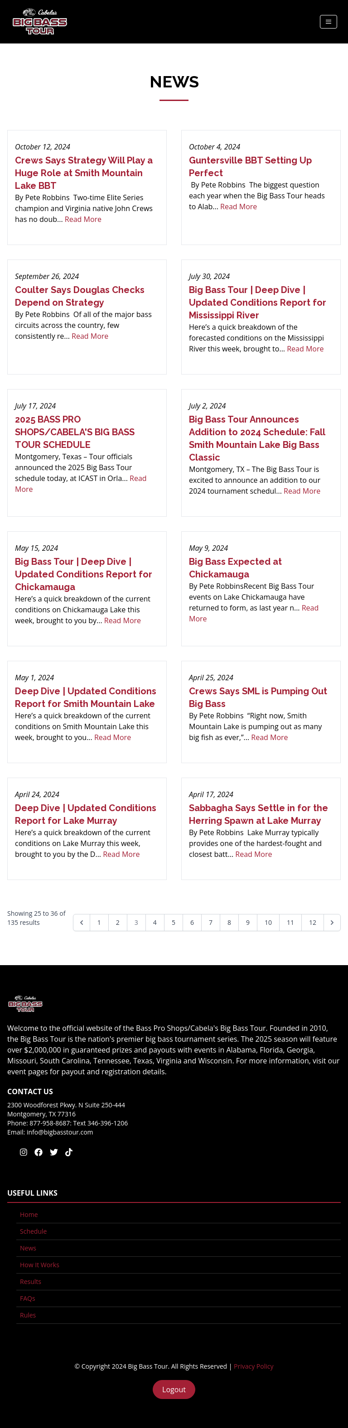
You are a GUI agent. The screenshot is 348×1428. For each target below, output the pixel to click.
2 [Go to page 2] (118, 922)
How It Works (39, 1264)
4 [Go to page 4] (155, 922)
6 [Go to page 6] (192, 922)
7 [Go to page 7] (211, 922)
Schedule (33, 1231)
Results (30, 1281)
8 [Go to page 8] (229, 922)
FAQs (27, 1298)
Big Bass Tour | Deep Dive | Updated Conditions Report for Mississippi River (257, 302)
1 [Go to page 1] (99, 922)
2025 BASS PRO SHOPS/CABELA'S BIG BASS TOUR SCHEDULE (75, 432)
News (28, 1248)
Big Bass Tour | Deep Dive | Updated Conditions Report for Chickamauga (83, 574)
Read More (83, 219)
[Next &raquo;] (332, 922)
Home (29, 1214)
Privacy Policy (253, 1366)
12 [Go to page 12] (312, 922)
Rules (28, 1315)
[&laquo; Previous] (81, 922)
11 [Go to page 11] (290, 922)
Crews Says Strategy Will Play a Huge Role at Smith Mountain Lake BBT (84, 173)
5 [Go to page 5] (173, 922)
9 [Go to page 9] (248, 922)
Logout (174, 1389)
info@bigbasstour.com (60, 1132)
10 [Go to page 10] (268, 922)
